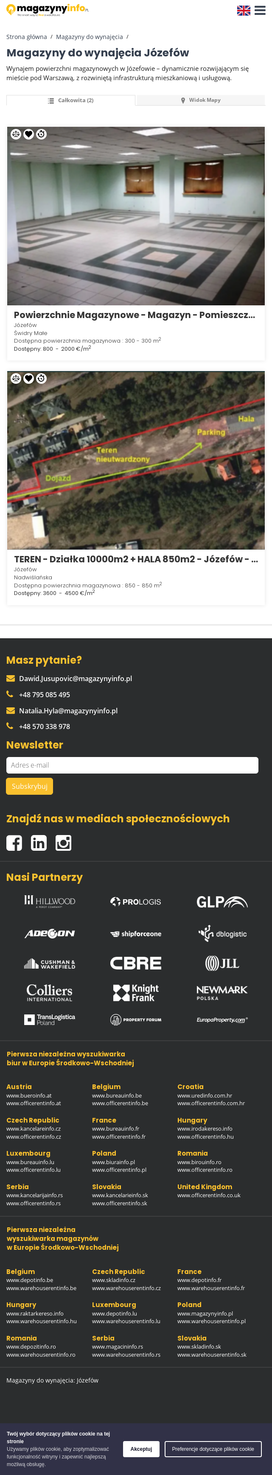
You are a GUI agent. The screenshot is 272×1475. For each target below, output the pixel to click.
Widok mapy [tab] (201, 99)
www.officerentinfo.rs (33, 1203)
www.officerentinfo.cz (33, 1136)
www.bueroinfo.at (29, 1095)
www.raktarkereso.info (35, 1313)
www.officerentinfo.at (33, 1103)
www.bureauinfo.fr (115, 1128)
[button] (258, 10)
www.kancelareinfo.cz (33, 1128)
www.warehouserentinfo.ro (41, 1354)
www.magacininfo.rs (117, 1346)
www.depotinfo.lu (114, 1313)
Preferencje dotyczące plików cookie (213, 1449)
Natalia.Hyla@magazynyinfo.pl (62, 710)
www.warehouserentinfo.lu (126, 1321)
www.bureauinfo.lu (30, 1162)
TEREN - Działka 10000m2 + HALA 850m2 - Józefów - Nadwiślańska (136, 559)
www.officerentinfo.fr (119, 1136)
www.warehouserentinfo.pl (211, 1321)
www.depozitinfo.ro (31, 1346)
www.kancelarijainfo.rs (34, 1195)
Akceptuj (141, 1449)
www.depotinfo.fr (199, 1280)
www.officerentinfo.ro (205, 1169)
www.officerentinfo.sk (119, 1203)
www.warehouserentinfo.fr (211, 1288)
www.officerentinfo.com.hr (211, 1103)
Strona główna (26, 37)
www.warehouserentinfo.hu (41, 1321)
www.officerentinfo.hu (205, 1136)
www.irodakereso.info (205, 1128)
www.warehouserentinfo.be (41, 1288)
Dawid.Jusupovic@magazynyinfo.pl (69, 678)
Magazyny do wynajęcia (89, 37)
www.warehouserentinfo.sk (212, 1354)
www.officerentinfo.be (120, 1103)
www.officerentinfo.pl (119, 1169)
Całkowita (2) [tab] (70, 100)
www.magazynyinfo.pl (205, 1313)
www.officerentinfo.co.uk (209, 1195)
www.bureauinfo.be (117, 1095)
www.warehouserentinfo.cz (126, 1288)
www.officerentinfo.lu (33, 1169)
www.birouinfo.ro (199, 1162)
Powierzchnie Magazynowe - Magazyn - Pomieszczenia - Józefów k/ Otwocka (136, 315)
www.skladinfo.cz (113, 1280)
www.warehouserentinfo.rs (126, 1354)
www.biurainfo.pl (113, 1162)
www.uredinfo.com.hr (204, 1095)
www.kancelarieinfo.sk (120, 1195)
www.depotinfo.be (29, 1280)
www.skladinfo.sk (199, 1346)
